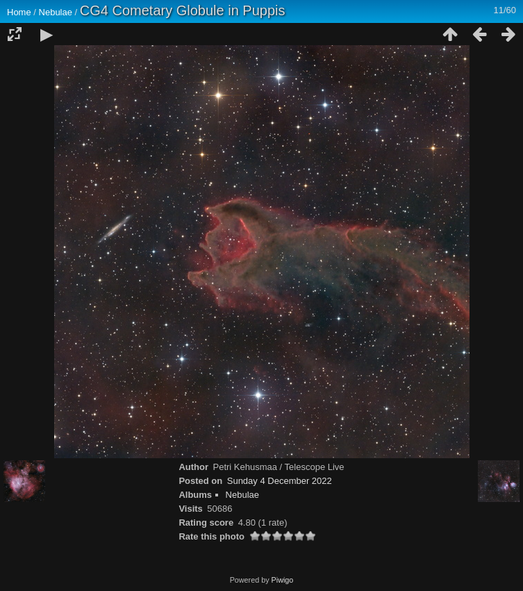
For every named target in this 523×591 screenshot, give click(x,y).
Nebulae (55, 12)
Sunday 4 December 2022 (279, 481)
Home (19, 12)
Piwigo (283, 580)
